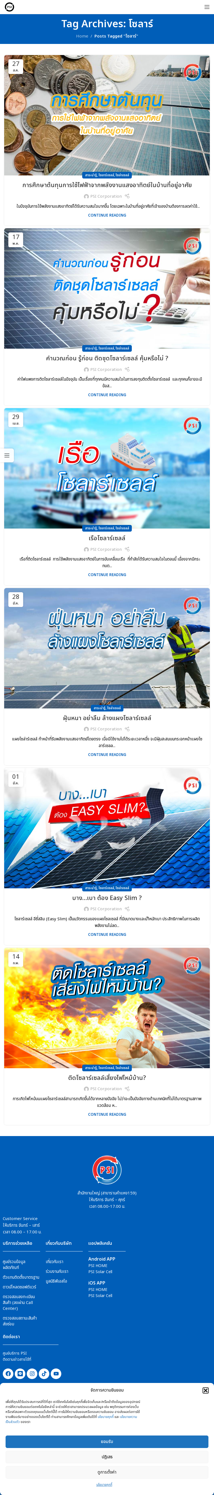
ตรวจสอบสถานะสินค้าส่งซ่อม (20, 1321)
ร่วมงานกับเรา (57, 1271)
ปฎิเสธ (107, 1457)
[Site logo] (9, 7)
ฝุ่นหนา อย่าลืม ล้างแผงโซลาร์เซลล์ (107, 718)
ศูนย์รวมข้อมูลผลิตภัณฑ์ (14, 1265)
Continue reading (107, 215)
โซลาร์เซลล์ (106, 175)
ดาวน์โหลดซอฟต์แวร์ (19, 1287)
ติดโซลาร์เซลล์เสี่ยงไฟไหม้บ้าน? (107, 1078)
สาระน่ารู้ (91, 175)
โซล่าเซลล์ (122, 175)
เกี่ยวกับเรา (54, 1262)
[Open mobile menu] (207, 7)
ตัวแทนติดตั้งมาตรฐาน (21, 1277)
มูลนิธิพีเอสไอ (56, 1281)
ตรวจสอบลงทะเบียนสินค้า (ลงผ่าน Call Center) (19, 1303)
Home (82, 36)
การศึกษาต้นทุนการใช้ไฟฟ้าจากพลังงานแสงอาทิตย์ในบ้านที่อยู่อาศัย (107, 185)
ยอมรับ (107, 1442)
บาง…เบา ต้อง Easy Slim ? (107, 898)
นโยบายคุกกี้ (106, 1416)
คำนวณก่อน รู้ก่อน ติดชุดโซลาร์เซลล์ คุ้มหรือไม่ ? (107, 358)
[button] (205, 1390)
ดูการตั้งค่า (107, 1472)
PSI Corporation (106, 196)
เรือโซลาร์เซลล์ (107, 538)
